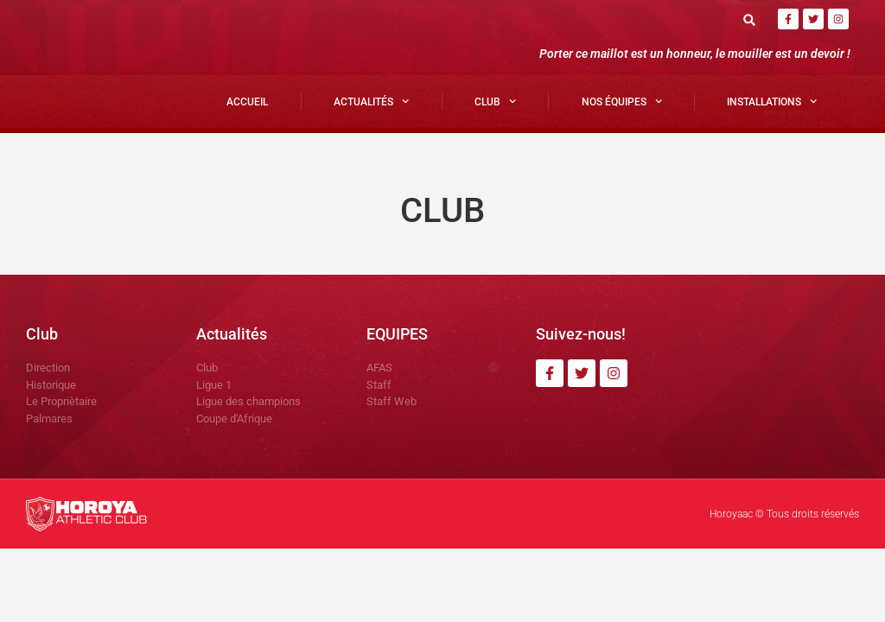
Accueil (247, 102)
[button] (750, 19)
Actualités (371, 101)
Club (495, 101)
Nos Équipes (622, 101)
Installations (772, 101)
